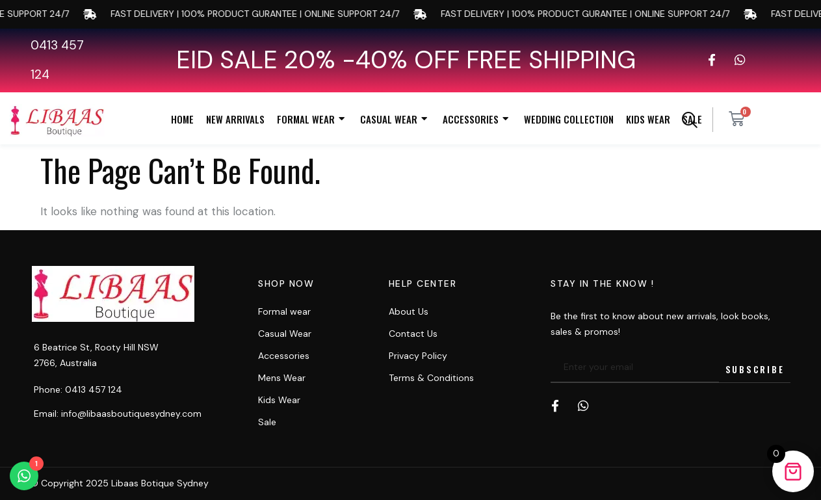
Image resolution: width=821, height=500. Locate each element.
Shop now (286, 283)
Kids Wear (648, 119)
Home (182, 119)
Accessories (477, 119)
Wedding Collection (569, 119)
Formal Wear (312, 119)
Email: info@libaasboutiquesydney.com (118, 413)
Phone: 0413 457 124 (78, 389)
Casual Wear (395, 119)
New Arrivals (235, 119)
